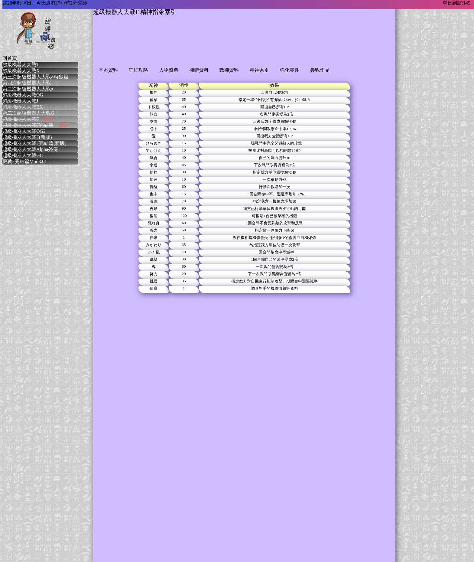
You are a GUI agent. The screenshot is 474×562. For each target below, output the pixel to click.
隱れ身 (154, 223)
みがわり (153, 245)
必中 (153, 128)
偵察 (153, 288)
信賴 (153, 172)
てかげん (153, 150)
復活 (153, 216)
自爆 (153, 237)
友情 (153, 121)
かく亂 (154, 252)
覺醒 (153, 187)
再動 (153, 208)
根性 (153, 92)
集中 (153, 194)
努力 (153, 274)
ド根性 (154, 107)
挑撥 (153, 281)
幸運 (153, 165)
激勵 (153, 201)
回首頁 (9, 58)
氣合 (153, 157)
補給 (153, 99)
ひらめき (153, 143)
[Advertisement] (203, 46)
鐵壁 (153, 259)
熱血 (153, 114)
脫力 (153, 230)
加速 (153, 179)
